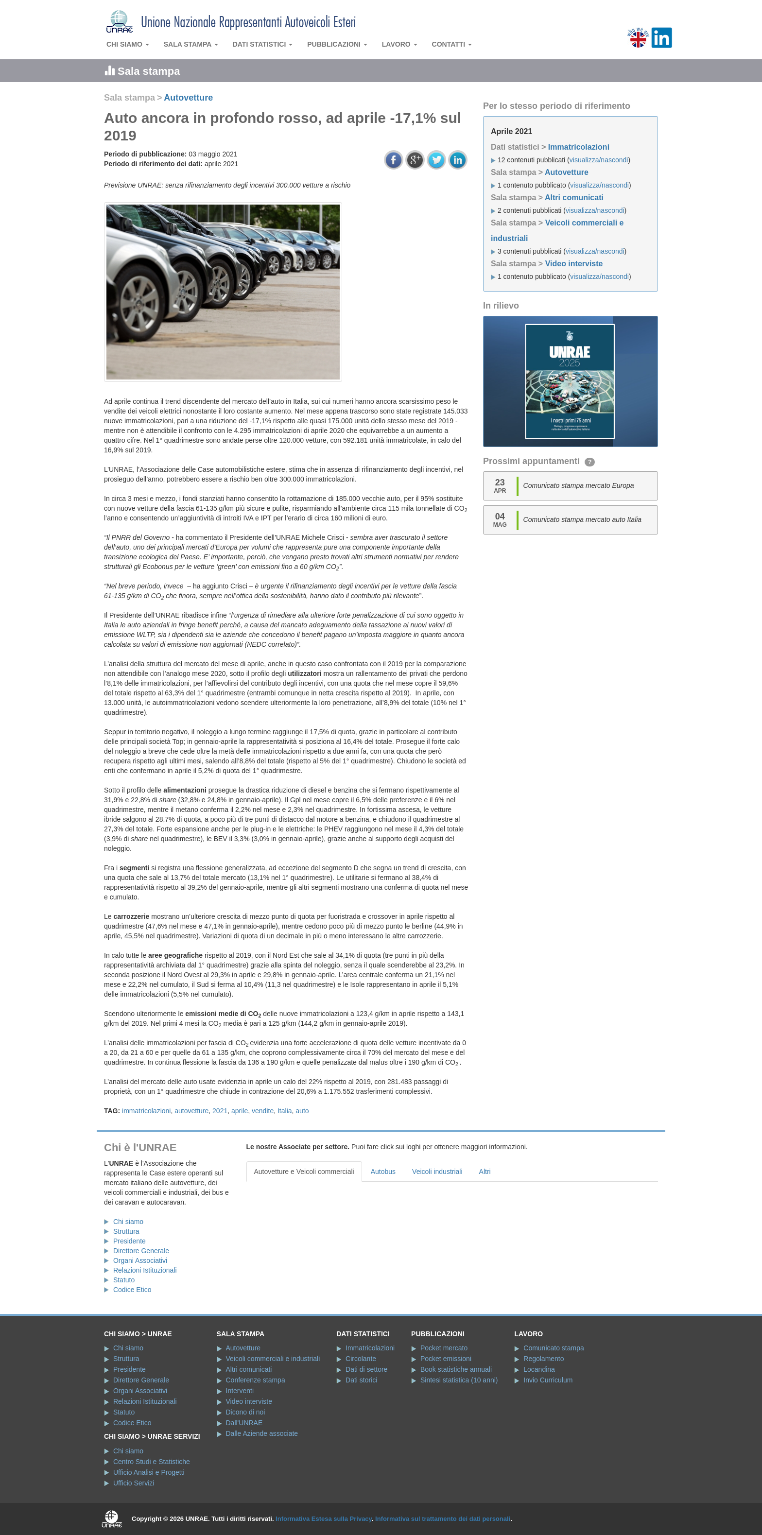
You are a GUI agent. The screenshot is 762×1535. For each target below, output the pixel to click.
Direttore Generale (141, 1251)
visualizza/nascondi (599, 160)
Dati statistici (263, 44)
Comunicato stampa (553, 1348)
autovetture (191, 1111)
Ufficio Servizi (134, 1483)
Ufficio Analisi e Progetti (149, 1472)
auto (302, 1111)
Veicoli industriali (437, 1171)
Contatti (452, 44)
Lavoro (399, 44)
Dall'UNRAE (244, 1423)
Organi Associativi (140, 1260)
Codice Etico (132, 1290)
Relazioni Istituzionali (145, 1270)
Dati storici (361, 1380)
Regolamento (543, 1359)
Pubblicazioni (337, 44)
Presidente (129, 1241)
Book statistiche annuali (456, 1369)
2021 (219, 1111)
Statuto (124, 1280)
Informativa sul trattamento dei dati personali (442, 1518)
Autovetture (188, 98)
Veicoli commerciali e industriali (273, 1359)
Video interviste (574, 263)
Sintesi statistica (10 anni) (459, 1380)
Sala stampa (191, 44)
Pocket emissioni (445, 1359)
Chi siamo (127, 44)
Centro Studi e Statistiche (151, 1462)
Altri (485, 1171)
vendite (263, 1111)
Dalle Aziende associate (262, 1433)
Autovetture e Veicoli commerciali (304, 1171)
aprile (239, 1111)
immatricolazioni (146, 1111)
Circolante (361, 1359)
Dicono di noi (245, 1412)
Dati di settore (366, 1369)
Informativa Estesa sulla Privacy (324, 1518)
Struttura (126, 1231)
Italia (284, 1111)
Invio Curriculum (547, 1380)
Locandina (539, 1369)
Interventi (240, 1391)
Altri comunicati (574, 197)
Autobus (383, 1171)
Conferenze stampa (255, 1380)
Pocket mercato (444, 1348)
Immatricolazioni (578, 147)
